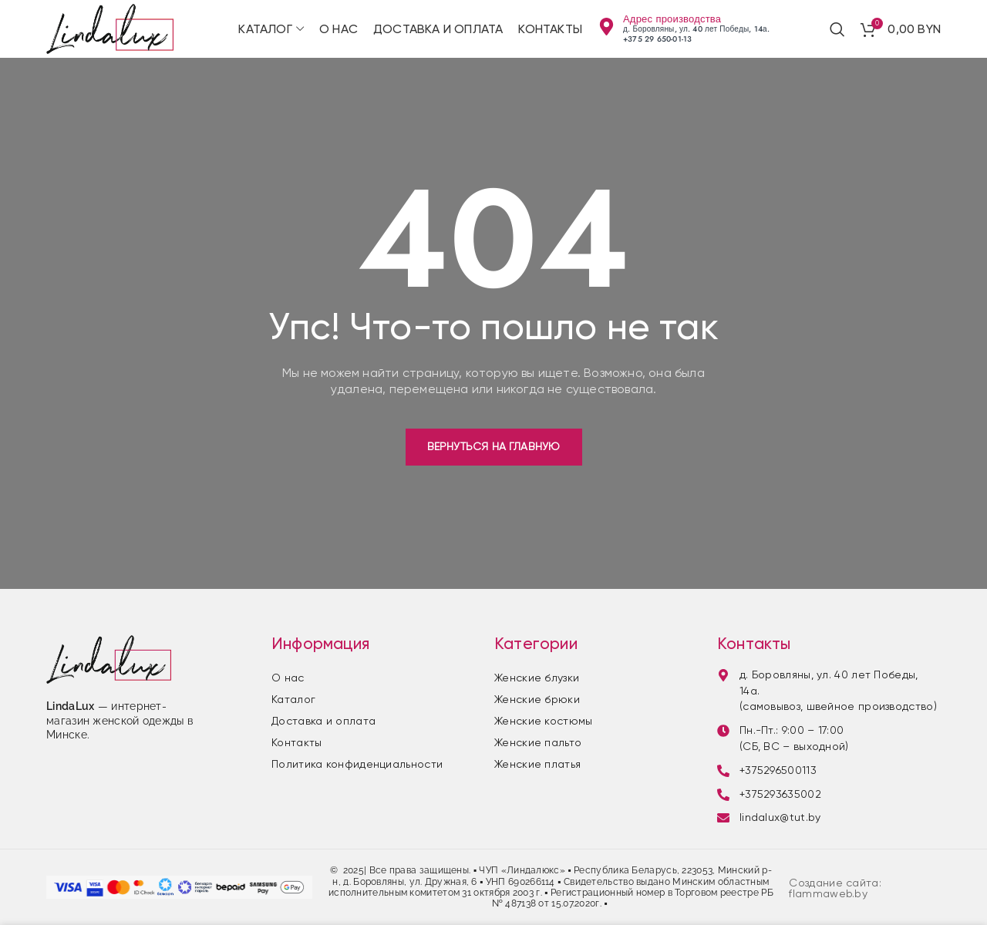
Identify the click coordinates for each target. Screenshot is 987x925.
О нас (288, 677)
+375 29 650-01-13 (657, 39)
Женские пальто (537, 742)
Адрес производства (672, 19)
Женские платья (537, 764)
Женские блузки (536, 677)
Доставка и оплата (323, 721)
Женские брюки (537, 699)
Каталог (293, 699)
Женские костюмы (543, 721)
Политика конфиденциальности (357, 764)
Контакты (296, 742)
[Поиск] (837, 29)
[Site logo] (109, 28)
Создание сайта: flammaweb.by (835, 888)
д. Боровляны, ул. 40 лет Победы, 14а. (696, 29)
